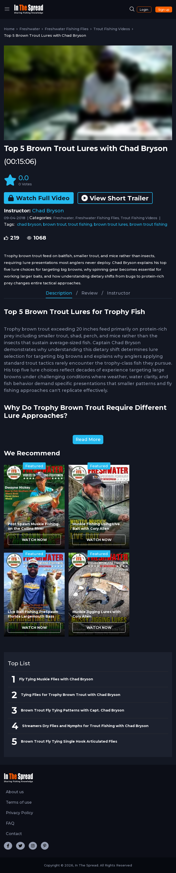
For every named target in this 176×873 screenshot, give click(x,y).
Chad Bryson (48, 211)
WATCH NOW (34, 540)
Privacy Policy (19, 812)
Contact (14, 833)
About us (15, 792)
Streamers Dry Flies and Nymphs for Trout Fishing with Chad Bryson (85, 726)
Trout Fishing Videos (111, 29)
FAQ (10, 823)
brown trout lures (111, 224)
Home (9, 29)
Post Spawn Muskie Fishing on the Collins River (33, 526)
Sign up (163, 9)
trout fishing (80, 224)
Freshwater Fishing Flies (66, 29)
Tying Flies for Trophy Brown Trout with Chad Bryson (70, 695)
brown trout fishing (148, 224)
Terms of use (19, 802)
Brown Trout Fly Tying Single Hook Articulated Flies (69, 741)
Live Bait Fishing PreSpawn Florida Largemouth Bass (33, 614)
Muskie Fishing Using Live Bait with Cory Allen (96, 526)
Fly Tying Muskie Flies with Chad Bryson (56, 679)
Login (144, 9)
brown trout (55, 224)
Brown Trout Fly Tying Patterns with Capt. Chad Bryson (72, 710)
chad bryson (29, 224)
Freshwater (29, 29)
